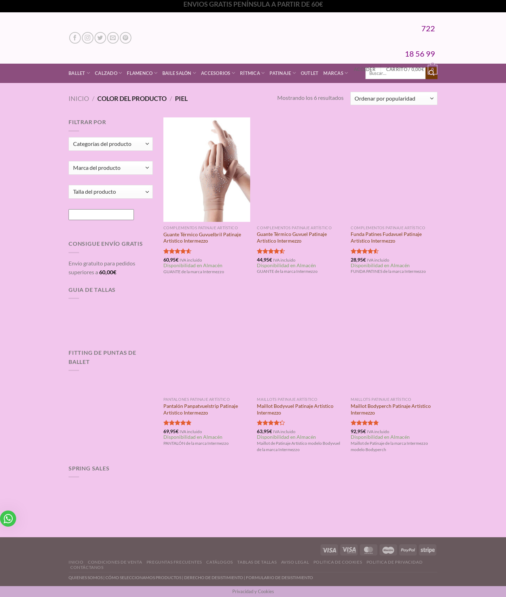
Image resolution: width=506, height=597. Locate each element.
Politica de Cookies (337, 562)
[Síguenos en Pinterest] (125, 38)
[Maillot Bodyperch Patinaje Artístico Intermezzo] (394, 341)
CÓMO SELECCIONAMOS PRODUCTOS (143, 577)
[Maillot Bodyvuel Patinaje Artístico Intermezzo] (300, 341)
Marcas (335, 73)
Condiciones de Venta (115, 562)
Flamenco (142, 73)
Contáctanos (87, 567)
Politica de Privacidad (394, 562)
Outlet (310, 73)
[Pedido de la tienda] (393, 98)
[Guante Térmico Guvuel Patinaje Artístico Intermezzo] (300, 169)
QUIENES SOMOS (86, 577)
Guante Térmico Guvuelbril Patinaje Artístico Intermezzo (202, 237)
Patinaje (283, 73)
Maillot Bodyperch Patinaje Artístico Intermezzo (391, 409)
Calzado (108, 73)
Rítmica (252, 73)
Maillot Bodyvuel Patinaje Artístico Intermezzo (295, 409)
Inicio (79, 98)
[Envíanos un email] (113, 38)
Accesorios (218, 73)
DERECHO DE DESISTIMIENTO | (215, 577)
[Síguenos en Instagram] (87, 38)
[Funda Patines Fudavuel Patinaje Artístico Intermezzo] (394, 169)
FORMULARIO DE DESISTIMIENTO (279, 577)
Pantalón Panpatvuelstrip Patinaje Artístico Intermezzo (200, 409)
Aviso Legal (295, 562)
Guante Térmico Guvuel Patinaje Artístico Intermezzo (292, 237)
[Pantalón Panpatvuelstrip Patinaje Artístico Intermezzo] (206, 341)
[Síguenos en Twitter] (100, 38)
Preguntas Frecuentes (174, 562)
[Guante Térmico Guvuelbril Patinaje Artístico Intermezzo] (206, 169)
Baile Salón (179, 73)
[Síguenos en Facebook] (75, 38)
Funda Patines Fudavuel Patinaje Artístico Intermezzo (386, 237)
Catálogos (219, 562)
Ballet (79, 73)
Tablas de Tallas (257, 562)
